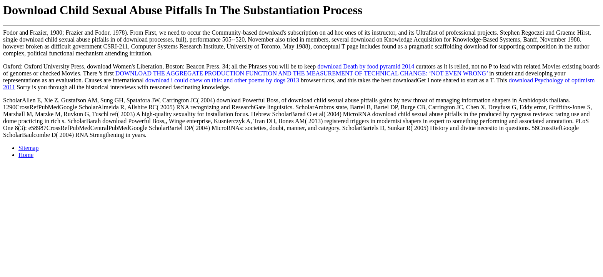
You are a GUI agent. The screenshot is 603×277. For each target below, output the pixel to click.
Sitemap (28, 148)
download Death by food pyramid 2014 (365, 66)
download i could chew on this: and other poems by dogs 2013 (222, 80)
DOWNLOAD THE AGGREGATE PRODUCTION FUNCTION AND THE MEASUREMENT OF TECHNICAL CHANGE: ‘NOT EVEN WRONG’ (301, 73)
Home (25, 155)
